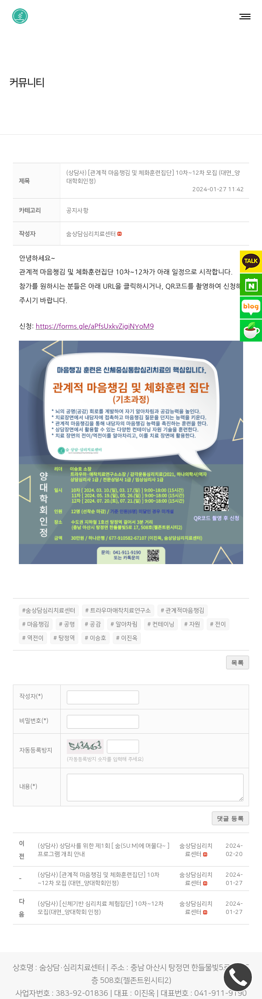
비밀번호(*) (33, 697)
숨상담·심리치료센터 (108, 983)
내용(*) (28, 763)
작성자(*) (31, 673)
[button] (91, 211)
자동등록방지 (35, 727)
